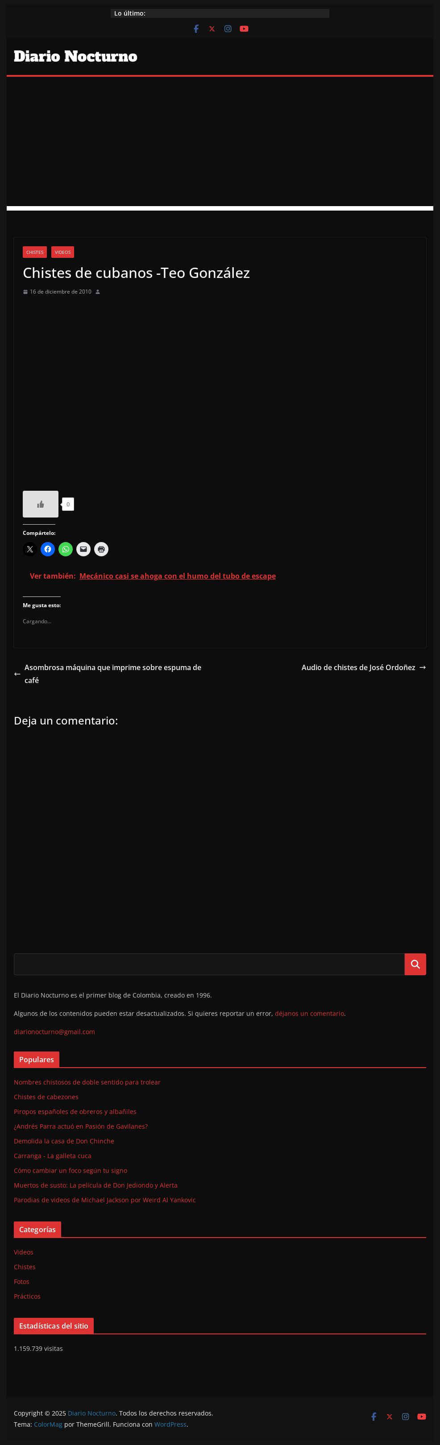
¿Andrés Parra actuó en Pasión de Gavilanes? (81, 1126)
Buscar (415, 964)
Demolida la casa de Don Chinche (64, 1141)
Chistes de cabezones (46, 1097)
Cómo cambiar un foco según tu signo (70, 1170)
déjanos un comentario (309, 1013)
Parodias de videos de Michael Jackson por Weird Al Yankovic (105, 1200)
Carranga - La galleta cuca (52, 1155)
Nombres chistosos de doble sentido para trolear (87, 1082)
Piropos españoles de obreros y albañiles (75, 1111)
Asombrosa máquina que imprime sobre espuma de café (107, 673)
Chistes (34, 252)
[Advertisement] (220, 143)
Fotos (21, 1281)
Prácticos (27, 1296)
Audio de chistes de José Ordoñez (364, 667)
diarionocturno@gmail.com (54, 1031)
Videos (63, 252)
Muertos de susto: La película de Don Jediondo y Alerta (96, 1185)
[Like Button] (40, 504)
